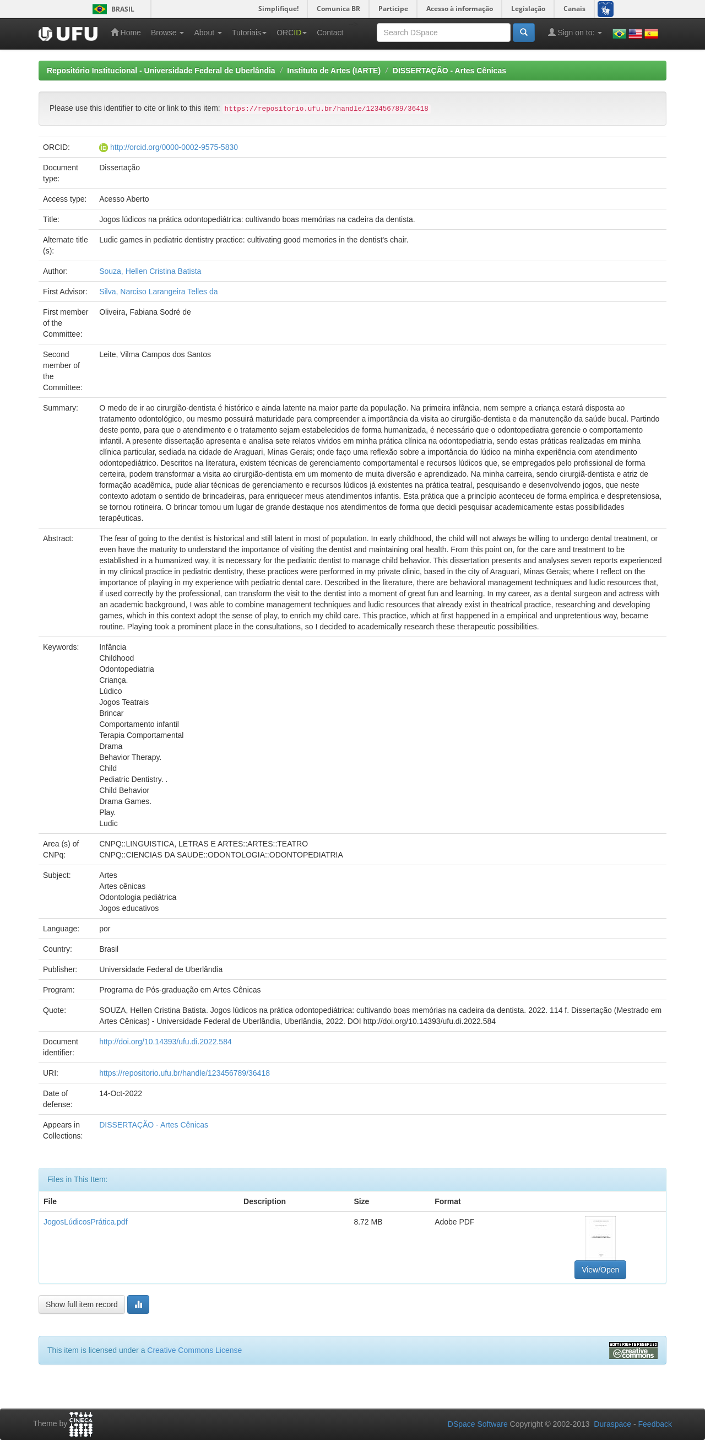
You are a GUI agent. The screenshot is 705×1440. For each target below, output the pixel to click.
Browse (168, 32)
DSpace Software (478, 1424)
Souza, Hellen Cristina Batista (150, 271)
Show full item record (82, 1304)
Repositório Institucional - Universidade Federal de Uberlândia (161, 70)
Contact (330, 32)
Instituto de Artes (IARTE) (334, 70)
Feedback (655, 1424)
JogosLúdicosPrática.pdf (86, 1221)
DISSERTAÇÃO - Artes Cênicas (449, 70)
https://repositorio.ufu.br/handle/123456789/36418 (184, 1073)
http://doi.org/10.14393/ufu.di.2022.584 (165, 1041)
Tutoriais (249, 32)
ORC (291, 32)
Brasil (111, 9)
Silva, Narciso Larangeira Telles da (158, 291)
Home (126, 32)
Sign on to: (575, 32)
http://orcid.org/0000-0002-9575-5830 (174, 147)
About (207, 32)
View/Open (600, 1269)
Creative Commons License (194, 1350)
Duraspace (612, 1424)
